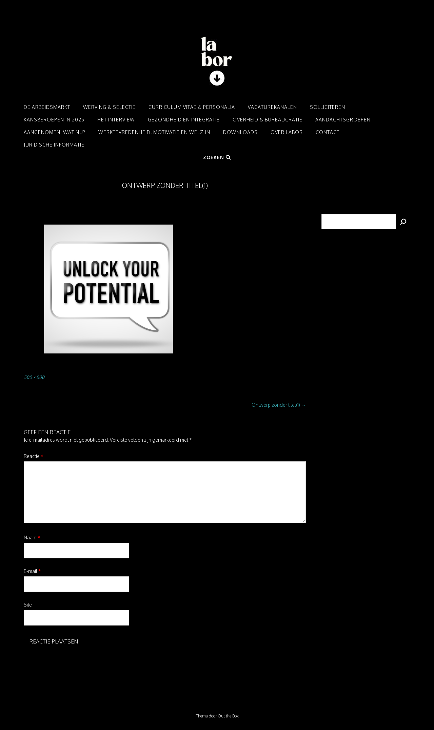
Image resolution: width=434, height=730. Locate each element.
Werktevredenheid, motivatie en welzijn (154, 132)
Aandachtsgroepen (343, 119)
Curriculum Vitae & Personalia (192, 107)
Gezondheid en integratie (184, 119)
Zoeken (217, 157)
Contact (327, 132)
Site (28, 605)
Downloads (240, 132)
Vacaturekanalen (272, 107)
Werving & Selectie (109, 107)
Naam (32, 537)
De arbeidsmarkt (47, 107)
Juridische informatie (54, 145)
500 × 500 (34, 377)
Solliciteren (327, 107)
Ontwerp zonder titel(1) (279, 405)
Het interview (116, 119)
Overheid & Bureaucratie (267, 119)
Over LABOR (287, 132)
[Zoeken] (403, 221)
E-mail (32, 571)
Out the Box (228, 715)
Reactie (33, 456)
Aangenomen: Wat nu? (54, 132)
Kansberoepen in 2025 (54, 119)
